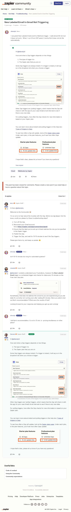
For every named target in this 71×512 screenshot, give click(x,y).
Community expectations (14, 476)
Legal (60, 509)
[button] (58, 3)
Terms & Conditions (28, 490)
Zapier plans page (53, 133)
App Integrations (35, 499)
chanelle (12, 268)
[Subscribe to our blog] (39, 504)
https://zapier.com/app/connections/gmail (32, 227)
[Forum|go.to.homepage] (17, 3)
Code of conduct (11, 470)
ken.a (11, 203)
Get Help (5, 9)
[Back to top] (69, 487)
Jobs (43, 496)
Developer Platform (26, 496)
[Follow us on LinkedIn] (35, 504)
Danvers (12, 334)
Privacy (66, 509)
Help (16, 496)
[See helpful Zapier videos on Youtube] (46, 504)
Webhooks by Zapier (25, 171)
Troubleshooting (21, 14)
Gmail (13, 171)
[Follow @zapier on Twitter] (42, 504)
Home (5, 14)
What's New (30, 9)
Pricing (10, 496)
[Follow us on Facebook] (32, 504)
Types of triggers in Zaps (24, 129)
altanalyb (13, 31)
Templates (59, 496)
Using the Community (13, 473)
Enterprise (50, 496)
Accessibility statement (41, 490)
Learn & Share (17, 9)
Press (37, 496)
